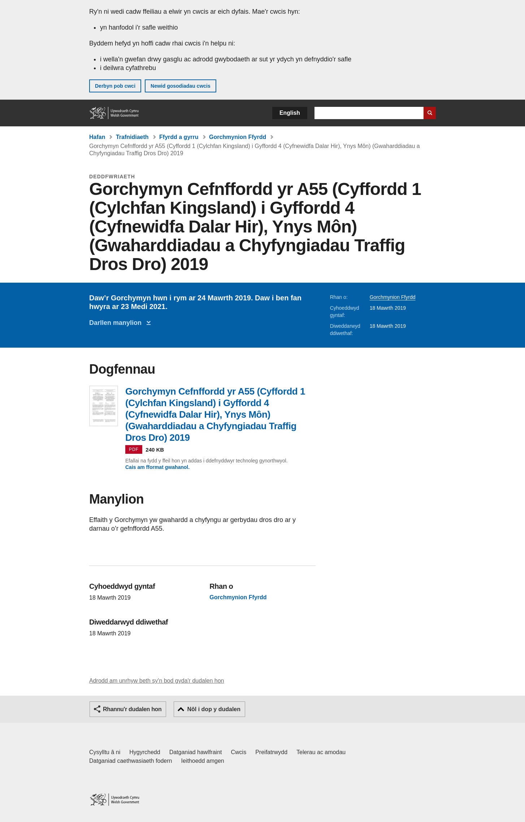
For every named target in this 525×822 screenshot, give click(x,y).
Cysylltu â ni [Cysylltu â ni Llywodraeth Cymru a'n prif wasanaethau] (104, 752)
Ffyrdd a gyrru (178, 137)
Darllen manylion (117, 322)
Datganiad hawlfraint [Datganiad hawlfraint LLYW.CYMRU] (195, 752)
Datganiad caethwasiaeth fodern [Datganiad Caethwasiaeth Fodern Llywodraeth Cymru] (130, 761)
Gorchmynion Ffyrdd (237, 137)
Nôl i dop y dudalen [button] (213, 709)
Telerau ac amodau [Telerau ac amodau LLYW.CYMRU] (321, 752)
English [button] (289, 113)
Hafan (97, 137)
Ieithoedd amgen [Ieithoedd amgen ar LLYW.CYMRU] (202, 761)
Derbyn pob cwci (115, 86)
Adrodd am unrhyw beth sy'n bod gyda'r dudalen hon (156, 681)
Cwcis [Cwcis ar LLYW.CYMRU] (239, 752)
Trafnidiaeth (132, 137)
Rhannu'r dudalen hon (132, 709)
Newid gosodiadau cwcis (181, 86)
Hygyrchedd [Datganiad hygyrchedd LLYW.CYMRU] (144, 752)
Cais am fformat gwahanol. (157, 467)
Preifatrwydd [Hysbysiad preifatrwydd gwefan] (271, 752)
